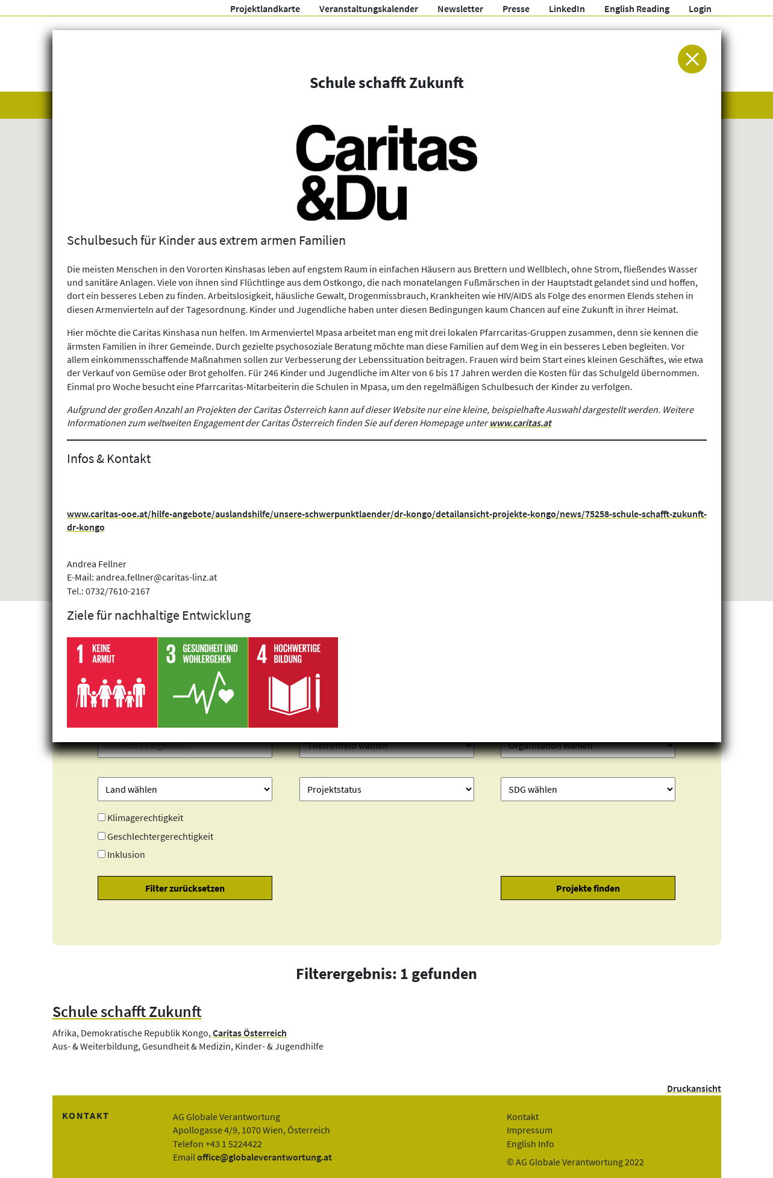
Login (700, 8)
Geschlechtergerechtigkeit (160, 836)
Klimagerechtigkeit (145, 817)
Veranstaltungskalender (368, 8)
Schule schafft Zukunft (127, 1011)
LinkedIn (567, 8)
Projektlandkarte (265, 8)
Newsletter (460, 8)
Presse (516, 8)
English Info (530, 1144)
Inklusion (126, 854)
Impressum (529, 1130)
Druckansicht (694, 1088)
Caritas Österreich (250, 1033)
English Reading (636, 8)
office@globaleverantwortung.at (264, 1157)
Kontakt (523, 1116)
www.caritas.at (520, 423)
